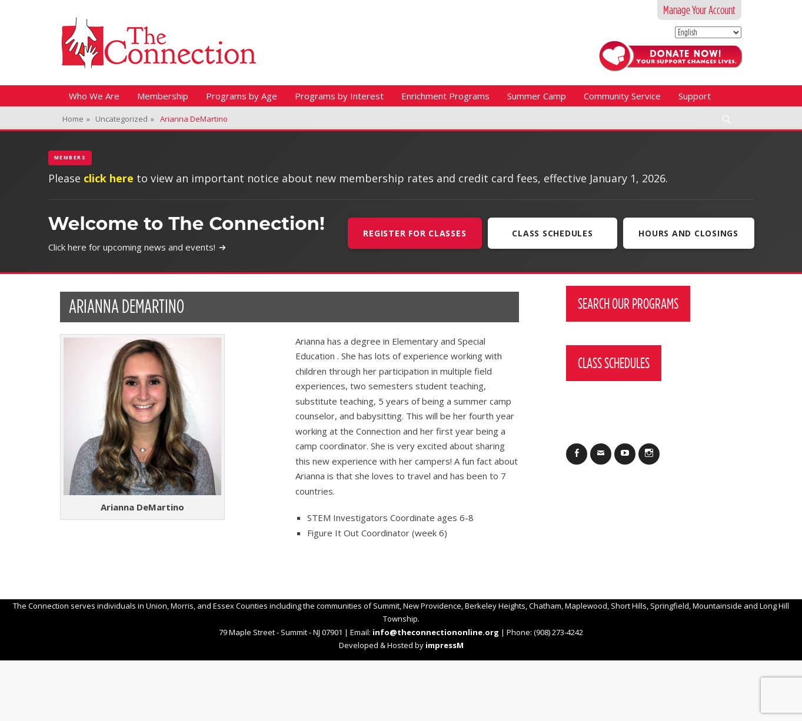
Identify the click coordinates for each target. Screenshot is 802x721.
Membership (162, 96)
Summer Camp (536, 96)
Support (694, 96)
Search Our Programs (628, 303)
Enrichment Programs (445, 96)
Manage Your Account (699, 10)
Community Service (622, 96)
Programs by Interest (339, 96)
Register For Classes (413, 233)
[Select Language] (708, 32)
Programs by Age (241, 96)
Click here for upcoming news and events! (137, 247)
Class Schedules (551, 233)
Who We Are (94, 96)
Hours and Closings (688, 233)
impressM (444, 645)
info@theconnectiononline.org (435, 632)
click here (109, 178)
